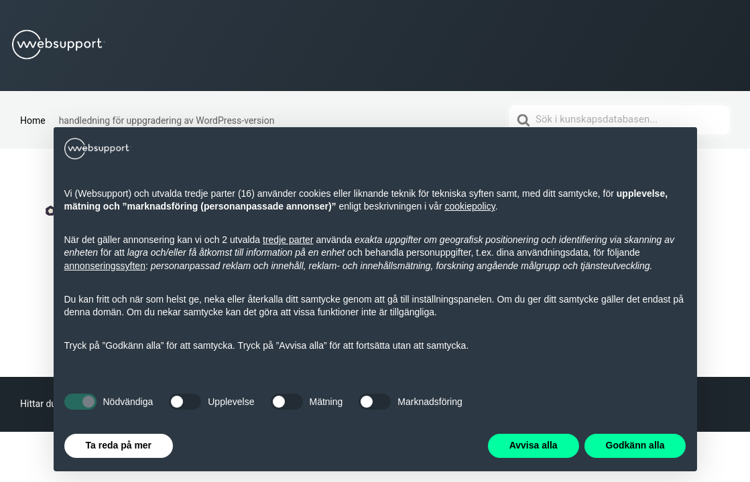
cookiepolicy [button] (469, 206)
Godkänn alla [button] (635, 445)
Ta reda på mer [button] (119, 445)
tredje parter (288, 239)
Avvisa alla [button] (533, 445)
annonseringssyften (104, 265)
